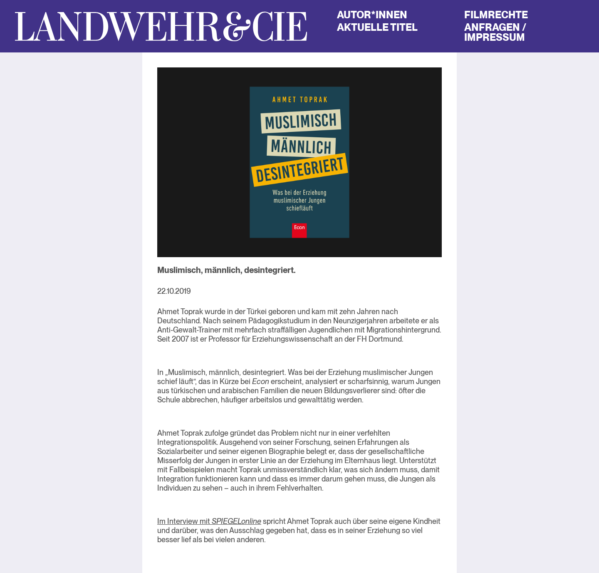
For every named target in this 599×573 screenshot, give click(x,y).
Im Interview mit (209, 521)
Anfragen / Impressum (495, 32)
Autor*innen (372, 15)
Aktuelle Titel (377, 27)
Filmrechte (496, 15)
